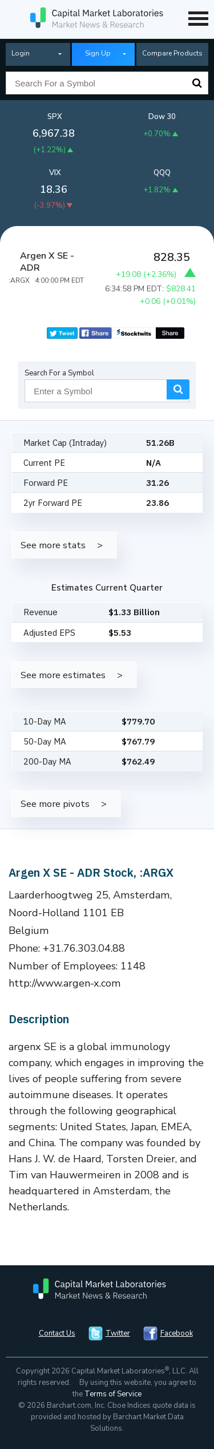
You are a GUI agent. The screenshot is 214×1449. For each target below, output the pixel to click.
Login (20, 53)
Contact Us (57, 1333)
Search (196, 83)
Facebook (176, 1333)
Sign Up (98, 53)
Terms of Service (113, 1394)
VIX (55, 173)
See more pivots (55, 803)
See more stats (53, 545)
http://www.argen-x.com (65, 983)
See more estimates (63, 675)
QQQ (162, 173)
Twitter (118, 1333)
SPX (54, 117)
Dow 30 (162, 117)
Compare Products (172, 53)
